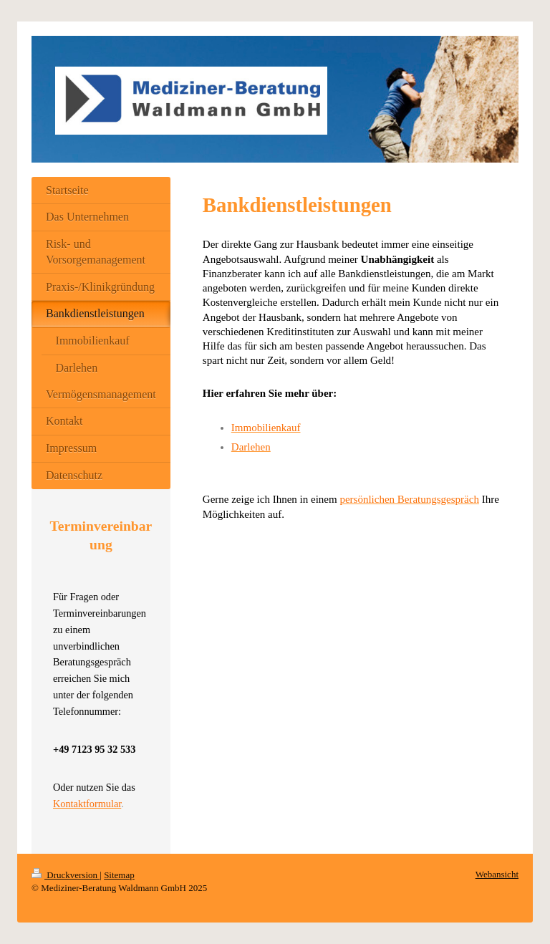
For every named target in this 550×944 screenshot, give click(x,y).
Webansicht (497, 874)
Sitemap (119, 875)
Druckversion (66, 875)
